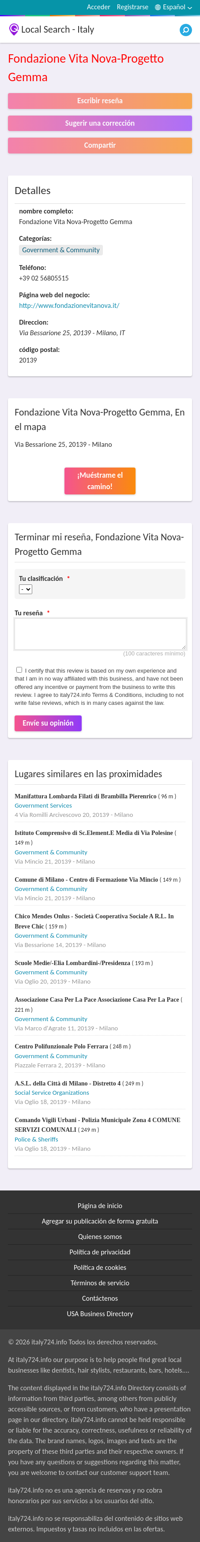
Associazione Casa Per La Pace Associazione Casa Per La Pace (98, 999)
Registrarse (132, 7)
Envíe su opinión (48, 723)
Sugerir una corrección (100, 123)
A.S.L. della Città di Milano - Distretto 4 (68, 1083)
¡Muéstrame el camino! (100, 481)
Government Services (43, 805)
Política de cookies (100, 1267)
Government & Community (61, 250)
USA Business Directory (100, 1314)
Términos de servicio (100, 1283)
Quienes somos (100, 1236)
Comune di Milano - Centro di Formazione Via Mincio (87, 879)
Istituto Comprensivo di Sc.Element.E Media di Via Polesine (94, 833)
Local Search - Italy (57, 29)
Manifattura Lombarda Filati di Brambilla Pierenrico (86, 796)
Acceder (98, 7)
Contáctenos (100, 1298)
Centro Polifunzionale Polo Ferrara (62, 1046)
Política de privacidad (100, 1252)
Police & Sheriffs (36, 1139)
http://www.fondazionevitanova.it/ (69, 305)
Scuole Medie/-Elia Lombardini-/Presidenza (73, 963)
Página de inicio (100, 1205)
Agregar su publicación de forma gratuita (100, 1221)
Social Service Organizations (52, 1093)
